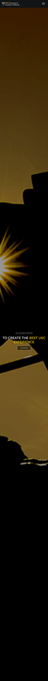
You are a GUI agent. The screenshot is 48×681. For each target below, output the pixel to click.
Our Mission (24, 348)
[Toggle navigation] (43, 4)
